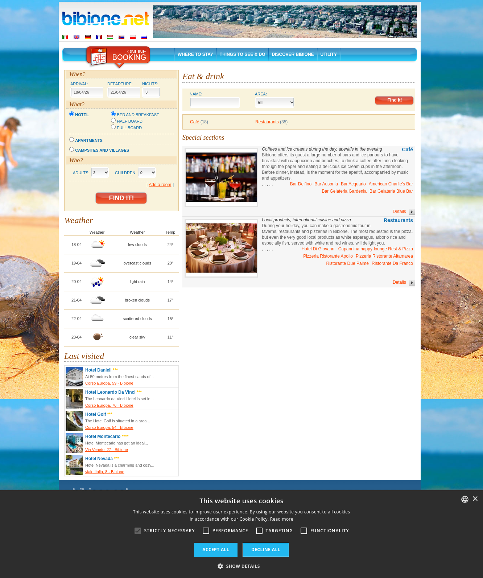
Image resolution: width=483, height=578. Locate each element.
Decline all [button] (265, 549)
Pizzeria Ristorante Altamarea (384, 256)
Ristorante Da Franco (392, 263)
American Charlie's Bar (391, 183)
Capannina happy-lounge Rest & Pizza (375, 248)
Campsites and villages (102, 150)
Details (404, 212)
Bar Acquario (353, 183)
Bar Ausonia (326, 183)
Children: (125, 173)
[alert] (241, 534)
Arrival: (79, 84)
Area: (275, 100)
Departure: (120, 84)
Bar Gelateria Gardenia (344, 191)
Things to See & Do (242, 54)
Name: (215, 100)
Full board (129, 128)
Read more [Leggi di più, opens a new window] (281, 519)
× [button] (475, 499)
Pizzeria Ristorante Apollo (328, 256)
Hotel (81, 114)
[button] (241, 565)
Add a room (160, 184)
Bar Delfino (300, 183)
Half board (130, 121)
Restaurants (267, 121)
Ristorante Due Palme (347, 263)
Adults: (81, 173)
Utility (329, 54)
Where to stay (195, 54)
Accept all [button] (215, 549)
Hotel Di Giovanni (318, 248)
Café (194, 121)
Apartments (89, 140)
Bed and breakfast (138, 114)
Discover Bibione (293, 54)
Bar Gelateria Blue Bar (391, 191)
